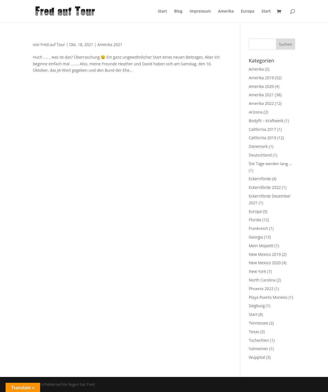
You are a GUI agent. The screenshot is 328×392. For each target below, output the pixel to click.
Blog (178, 11)
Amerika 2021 (109, 44)
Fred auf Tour (52, 44)
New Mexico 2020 (265, 262)
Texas (254, 331)
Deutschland (260, 155)
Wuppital (257, 357)
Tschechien (259, 340)
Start (162, 11)
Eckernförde (260, 178)
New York (257, 271)
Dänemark (258, 146)
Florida (255, 219)
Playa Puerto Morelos (268, 297)
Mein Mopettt (261, 245)
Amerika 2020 (261, 86)
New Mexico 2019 (265, 254)
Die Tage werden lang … (270, 163)
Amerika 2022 (261, 103)
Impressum (200, 11)
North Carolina (262, 280)
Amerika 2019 (261, 77)
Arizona (256, 112)
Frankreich (258, 228)
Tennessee (258, 323)
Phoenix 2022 (261, 288)
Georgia (256, 237)
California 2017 (262, 129)
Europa (247, 11)
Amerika (226, 11)
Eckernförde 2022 (265, 187)
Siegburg (257, 305)
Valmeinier (258, 348)
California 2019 (262, 137)
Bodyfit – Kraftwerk (266, 120)
